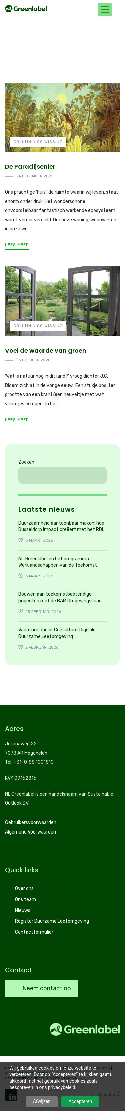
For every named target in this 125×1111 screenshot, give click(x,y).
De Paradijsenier (30, 166)
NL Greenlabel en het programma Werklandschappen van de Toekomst (57, 562)
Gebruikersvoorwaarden (30, 822)
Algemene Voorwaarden (30, 832)
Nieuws (22, 910)
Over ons (24, 888)
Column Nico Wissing (38, 141)
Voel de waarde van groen (45, 350)
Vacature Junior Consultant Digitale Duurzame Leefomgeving (57, 633)
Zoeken (26, 462)
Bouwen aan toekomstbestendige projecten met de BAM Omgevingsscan (60, 597)
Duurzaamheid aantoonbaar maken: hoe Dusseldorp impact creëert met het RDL (61, 526)
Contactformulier (34, 932)
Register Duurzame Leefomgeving (52, 921)
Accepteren (80, 1101)
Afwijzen (42, 1101)
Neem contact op (46, 988)
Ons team (25, 899)
